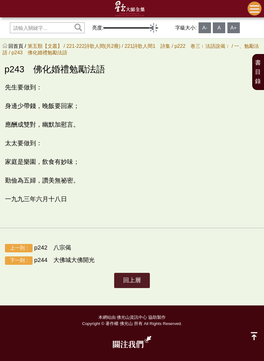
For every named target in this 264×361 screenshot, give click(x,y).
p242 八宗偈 (38, 248)
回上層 (132, 280)
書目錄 (258, 71)
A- (204, 27)
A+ (233, 27)
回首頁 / (17, 46)
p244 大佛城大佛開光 (50, 260)
